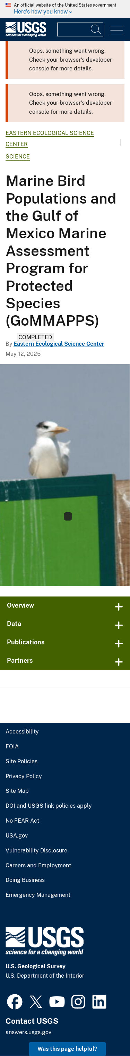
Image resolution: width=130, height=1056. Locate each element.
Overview (20, 605)
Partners (20, 660)
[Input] (80, 29)
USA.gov (17, 836)
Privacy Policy (24, 776)
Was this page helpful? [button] (67, 1049)
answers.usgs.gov (28, 1032)
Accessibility (22, 732)
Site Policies (21, 761)
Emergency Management (38, 895)
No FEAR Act (22, 821)
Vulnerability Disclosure (36, 851)
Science (18, 156)
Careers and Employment (38, 865)
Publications (26, 642)
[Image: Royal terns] (65, 475)
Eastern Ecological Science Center (59, 344)
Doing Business (25, 880)
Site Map (17, 791)
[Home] (26, 35)
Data (14, 623)
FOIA (12, 747)
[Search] (96, 29)
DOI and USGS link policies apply (49, 806)
